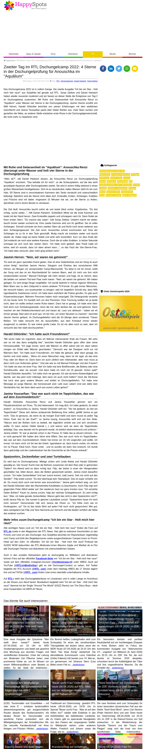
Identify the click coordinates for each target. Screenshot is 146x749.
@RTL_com (39, 569)
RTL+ (11, 578)
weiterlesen (78, 664)
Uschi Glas (116, 178)
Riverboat (122, 181)
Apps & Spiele (33, 54)
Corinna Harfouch (120, 174)
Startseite (13, 54)
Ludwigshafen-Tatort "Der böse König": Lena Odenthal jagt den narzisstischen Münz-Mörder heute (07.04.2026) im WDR (72, 624)
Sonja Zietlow (92, 81)
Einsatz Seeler (113, 195)
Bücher (132, 54)
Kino (53, 54)
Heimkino (73, 54)
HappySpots (9, 60)
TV (92, 54)
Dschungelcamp (67, 81)
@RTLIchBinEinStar (26, 565)
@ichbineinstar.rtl (62, 562)
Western (111, 181)
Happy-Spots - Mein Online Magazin (25, 6)
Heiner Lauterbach (117, 188)
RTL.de (7, 531)
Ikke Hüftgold (129, 195)
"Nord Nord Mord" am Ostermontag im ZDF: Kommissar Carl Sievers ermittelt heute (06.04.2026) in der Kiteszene (118, 688)
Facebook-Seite (44, 558)
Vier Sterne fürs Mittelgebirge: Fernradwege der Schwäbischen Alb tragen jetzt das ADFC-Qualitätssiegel (26, 688)
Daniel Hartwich (80, 81)
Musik (113, 54)
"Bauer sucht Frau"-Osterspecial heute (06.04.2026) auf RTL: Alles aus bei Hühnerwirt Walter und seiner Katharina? (71, 688)
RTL (58, 81)
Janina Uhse (113, 192)
